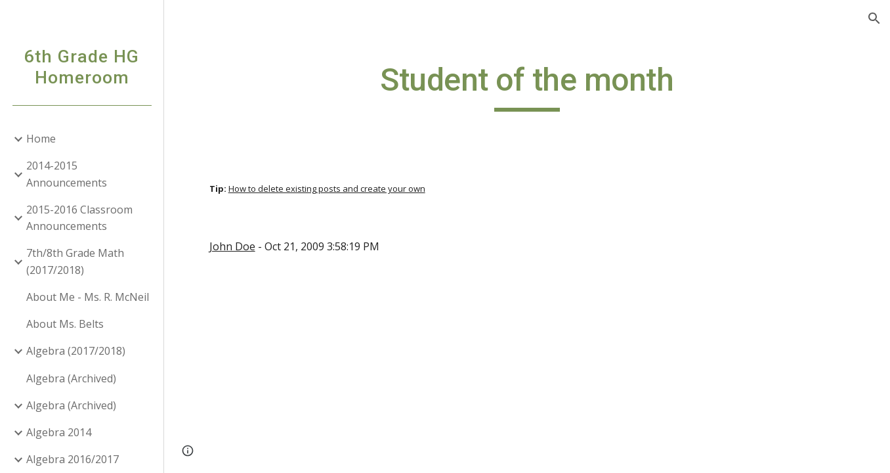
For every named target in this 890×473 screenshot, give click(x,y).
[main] (527, 86)
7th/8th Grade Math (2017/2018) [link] (75, 261)
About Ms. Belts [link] (65, 324)
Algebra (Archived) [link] (71, 378)
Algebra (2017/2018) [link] (75, 351)
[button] (874, 18)
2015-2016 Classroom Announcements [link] (79, 217)
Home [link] (41, 138)
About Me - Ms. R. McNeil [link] (87, 297)
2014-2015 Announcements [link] (66, 173)
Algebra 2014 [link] (58, 432)
